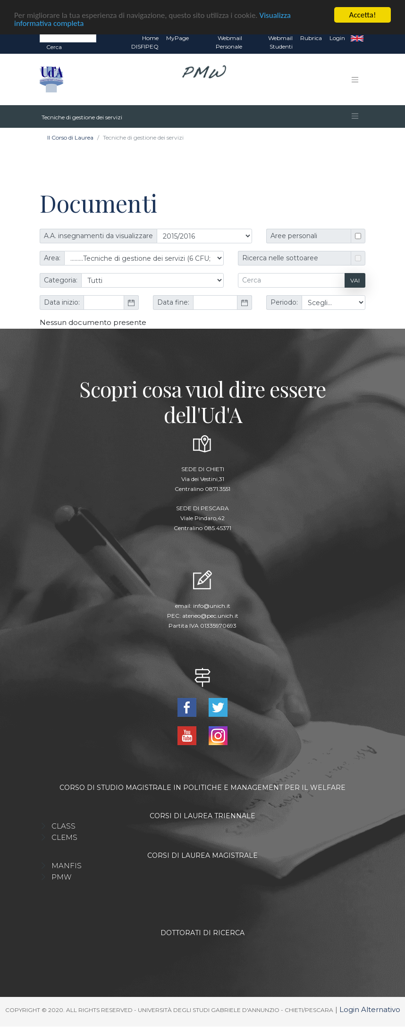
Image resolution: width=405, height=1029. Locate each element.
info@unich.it (211, 605)
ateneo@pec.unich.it (210, 615)
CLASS (63, 825)
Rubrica (311, 37)
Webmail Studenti (280, 42)
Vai (355, 279)
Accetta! (362, 14)
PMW (61, 876)
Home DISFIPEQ (145, 42)
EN (357, 38)
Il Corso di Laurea (70, 137)
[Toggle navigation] (355, 79)
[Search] (68, 37)
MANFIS (66, 865)
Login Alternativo (369, 1008)
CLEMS (64, 836)
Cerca (54, 46)
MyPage (177, 37)
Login (337, 37)
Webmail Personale (229, 42)
